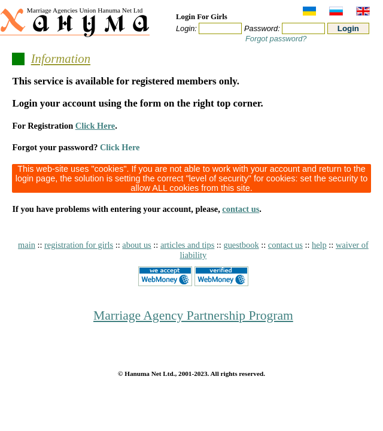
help (319, 245)
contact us (240, 209)
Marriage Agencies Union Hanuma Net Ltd (85, 10)
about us (136, 245)
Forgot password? (275, 38)
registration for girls (78, 245)
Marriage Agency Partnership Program (193, 315)
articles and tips (187, 245)
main (26, 245)
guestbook (241, 245)
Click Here (95, 125)
